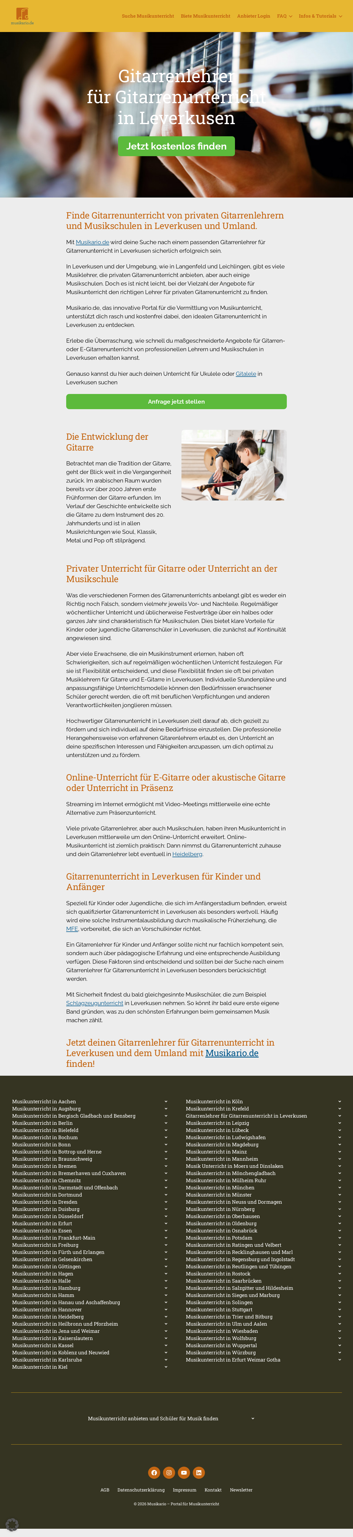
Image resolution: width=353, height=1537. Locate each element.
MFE (72, 937)
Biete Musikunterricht (205, 20)
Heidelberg (187, 862)
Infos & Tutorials (317, 20)
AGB (104, 1498)
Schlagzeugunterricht (94, 1011)
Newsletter (241, 1498)
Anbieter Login (253, 20)
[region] (176, 123)
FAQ (282, 20)
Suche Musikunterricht (148, 20)
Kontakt (213, 1498)
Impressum (184, 1498)
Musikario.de (92, 250)
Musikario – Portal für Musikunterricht (183, 1512)
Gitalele (246, 382)
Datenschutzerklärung (141, 1498)
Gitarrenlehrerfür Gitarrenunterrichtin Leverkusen (176, 104)
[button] (12, 1525)
